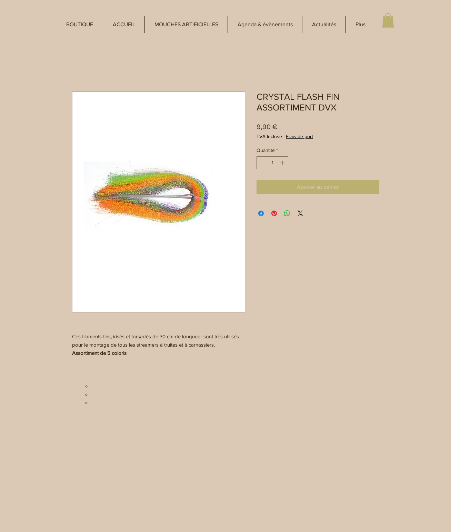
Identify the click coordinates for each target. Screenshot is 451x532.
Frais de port (299, 136)
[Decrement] (262, 163)
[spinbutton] (272, 163)
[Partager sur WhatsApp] (287, 213)
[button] (80, 24)
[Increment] (283, 163)
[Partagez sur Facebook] (261, 213)
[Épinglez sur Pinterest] (274, 213)
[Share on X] (300, 213)
